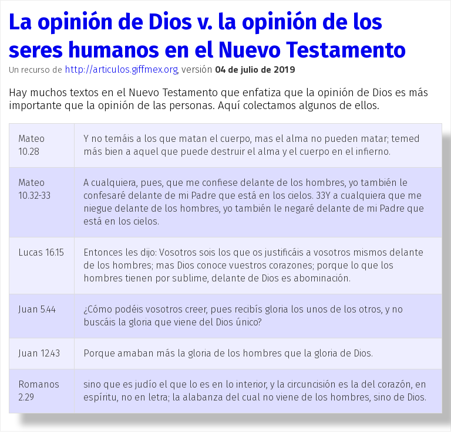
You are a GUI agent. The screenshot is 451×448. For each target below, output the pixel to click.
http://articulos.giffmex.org (121, 69)
